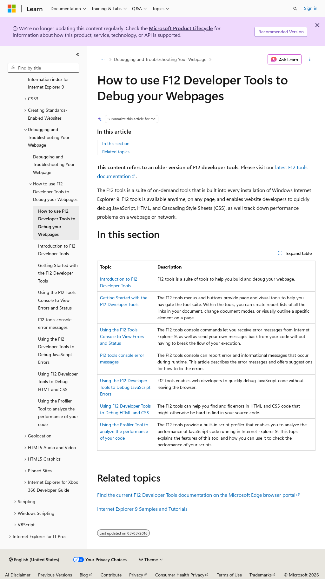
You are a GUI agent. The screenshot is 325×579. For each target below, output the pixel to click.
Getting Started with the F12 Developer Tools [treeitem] (58, 273)
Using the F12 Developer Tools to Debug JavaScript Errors (125, 387)
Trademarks (260, 575)
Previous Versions (55, 575)
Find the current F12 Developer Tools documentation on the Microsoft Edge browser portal (196, 494)
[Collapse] (77, 54)
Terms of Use (229, 575)
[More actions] (309, 59)
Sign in (310, 8)
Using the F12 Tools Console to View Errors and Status (122, 336)
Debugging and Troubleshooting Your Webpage (160, 59)
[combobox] (43, 68)
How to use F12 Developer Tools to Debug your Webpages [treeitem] (56, 222)
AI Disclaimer (17, 575)
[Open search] (295, 8)
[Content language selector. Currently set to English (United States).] (34, 560)
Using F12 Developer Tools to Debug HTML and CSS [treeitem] (58, 381)
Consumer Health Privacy (179, 575)
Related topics (115, 152)
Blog (84, 575)
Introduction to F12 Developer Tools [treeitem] (57, 250)
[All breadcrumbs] (102, 59)
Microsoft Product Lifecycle (181, 28)
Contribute (111, 575)
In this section (115, 143)
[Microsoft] (12, 8)
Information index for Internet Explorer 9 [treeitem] (48, 83)
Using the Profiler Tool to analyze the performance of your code (124, 431)
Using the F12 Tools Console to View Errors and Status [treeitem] (57, 300)
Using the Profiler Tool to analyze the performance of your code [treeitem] (58, 412)
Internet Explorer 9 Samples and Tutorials (142, 508)
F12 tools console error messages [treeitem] (54, 323)
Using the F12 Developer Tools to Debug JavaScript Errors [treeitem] (56, 350)
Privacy (136, 575)
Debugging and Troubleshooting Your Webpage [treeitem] (54, 164)
